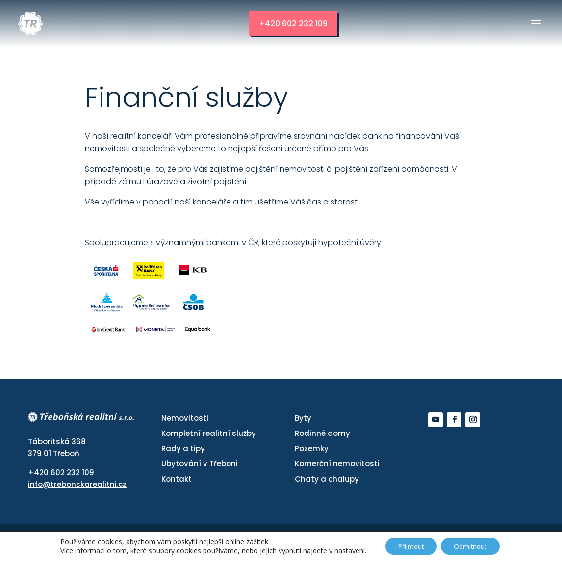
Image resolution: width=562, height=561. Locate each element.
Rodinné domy (322, 433)
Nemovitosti (184, 418)
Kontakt (176, 479)
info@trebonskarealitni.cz (77, 484)
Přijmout (409, 545)
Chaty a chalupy (327, 479)
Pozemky (312, 448)
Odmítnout (473, 545)
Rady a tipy (183, 448)
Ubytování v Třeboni (199, 464)
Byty (303, 418)
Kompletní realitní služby (208, 433)
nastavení (344, 550)
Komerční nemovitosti (337, 464)
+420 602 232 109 (297, 23)
